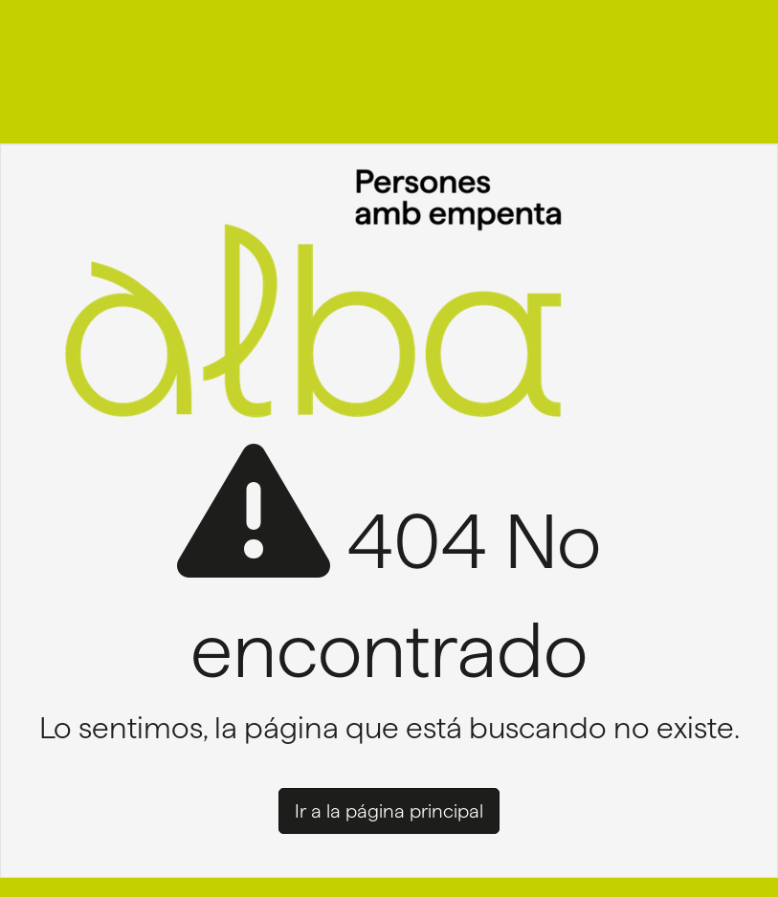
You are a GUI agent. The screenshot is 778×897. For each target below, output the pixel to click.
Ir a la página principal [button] (389, 810)
